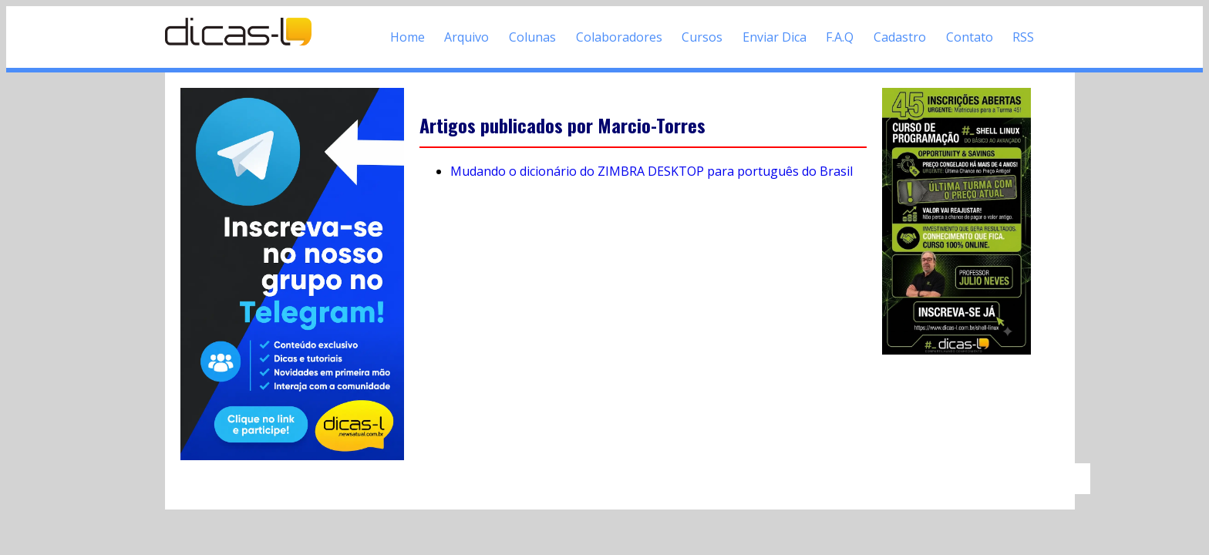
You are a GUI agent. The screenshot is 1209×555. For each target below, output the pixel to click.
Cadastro (900, 37)
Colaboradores (619, 37)
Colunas (532, 37)
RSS (1023, 37)
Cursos (702, 37)
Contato (969, 37)
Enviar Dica (775, 37)
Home (407, 37)
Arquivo (466, 37)
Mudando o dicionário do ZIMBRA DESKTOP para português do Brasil (651, 171)
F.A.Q (840, 37)
